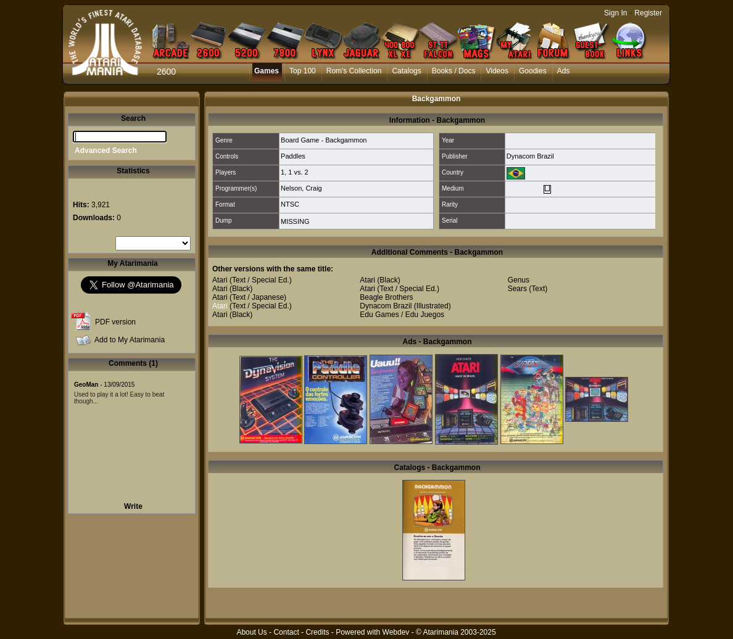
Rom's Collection (354, 71)
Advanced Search (106, 150)
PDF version (115, 322)
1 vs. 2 (298, 172)
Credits (317, 632)
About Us (251, 632)
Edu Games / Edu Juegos (402, 314)
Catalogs (406, 71)
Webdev (396, 632)
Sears (517, 288)
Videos (497, 71)
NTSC (290, 204)
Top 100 (302, 71)
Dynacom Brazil (530, 156)
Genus (518, 280)
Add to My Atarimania (129, 340)
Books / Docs (454, 71)
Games (266, 71)
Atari (220, 280)
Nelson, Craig (301, 188)
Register (648, 13)
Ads (563, 71)
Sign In (615, 13)
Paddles (293, 156)
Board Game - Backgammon (323, 140)
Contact (286, 632)
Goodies (533, 71)
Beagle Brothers (386, 297)
